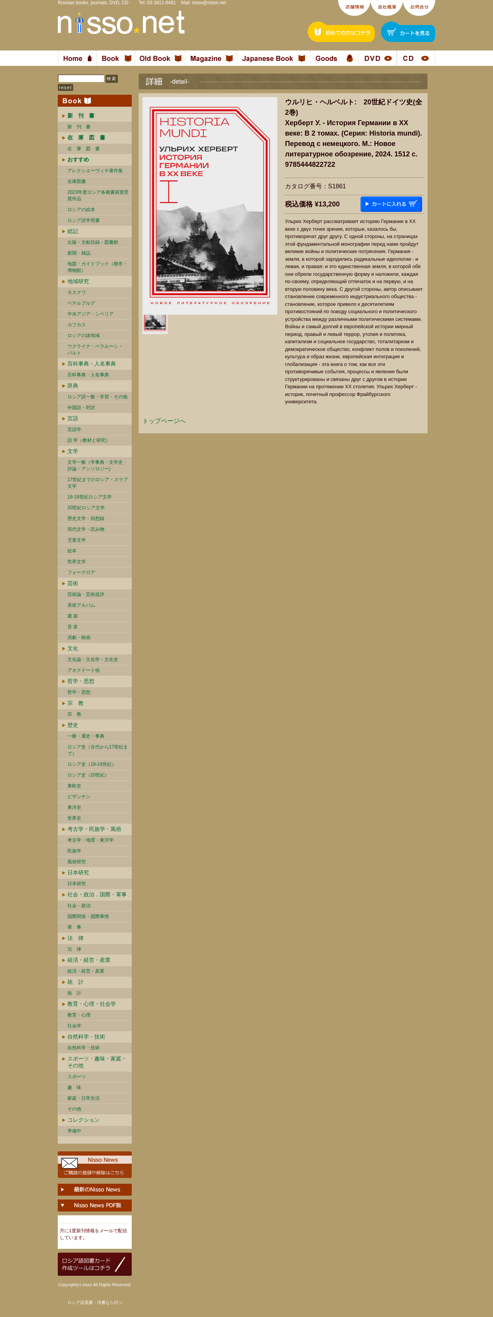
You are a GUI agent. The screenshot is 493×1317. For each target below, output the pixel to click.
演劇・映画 (79, 637)
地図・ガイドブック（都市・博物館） (97, 267)
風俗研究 (76, 861)
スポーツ (76, 1076)
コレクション (83, 1120)
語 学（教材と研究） (88, 440)
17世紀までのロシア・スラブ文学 (97, 483)
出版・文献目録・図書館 (92, 242)
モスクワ (76, 292)
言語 (72, 418)
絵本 (72, 551)
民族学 (74, 851)
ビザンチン (79, 796)
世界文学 (76, 561)
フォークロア (81, 572)
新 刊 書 (79, 126)
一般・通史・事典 (85, 736)
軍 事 (74, 927)
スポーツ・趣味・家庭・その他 (97, 1062)
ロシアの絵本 (81, 209)
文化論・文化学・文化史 (92, 659)
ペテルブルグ (81, 303)
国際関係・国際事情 (88, 916)
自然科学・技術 (86, 1036)
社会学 (74, 1025)
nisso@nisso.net (209, 2)
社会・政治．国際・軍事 (97, 894)
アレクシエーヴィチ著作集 (95, 170)
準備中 (74, 1131)
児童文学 (76, 540)
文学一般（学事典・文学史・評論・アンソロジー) (97, 465)
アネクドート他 (83, 670)
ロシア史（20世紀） (88, 775)
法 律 (75, 938)
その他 (74, 1109)
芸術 (72, 583)
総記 (72, 231)
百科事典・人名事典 (91, 364)
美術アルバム (81, 605)
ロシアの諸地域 (83, 335)
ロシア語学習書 (83, 220)
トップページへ (164, 421)
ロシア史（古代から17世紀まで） (97, 750)
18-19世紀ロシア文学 (89, 497)
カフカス (76, 324)
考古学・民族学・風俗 (94, 829)
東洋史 (74, 807)
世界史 (74, 818)
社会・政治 (79, 905)
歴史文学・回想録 (85, 518)
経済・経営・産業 (89, 960)
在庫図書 (76, 181)
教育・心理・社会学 (91, 1004)
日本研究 (78, 872)
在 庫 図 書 (83, 148)
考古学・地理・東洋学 (90, 840)
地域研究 (78, 281)
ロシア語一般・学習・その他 (97, 396)
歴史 (72, 725)
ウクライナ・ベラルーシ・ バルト (95, 350)
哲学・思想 (80, 681)
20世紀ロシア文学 (86, 507)
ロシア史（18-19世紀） (91, 764)
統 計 (75, 982)
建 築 (72, 616)
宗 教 (75, 703)
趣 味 (74, 1087)
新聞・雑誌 (79, 253)
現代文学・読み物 (85, 529)
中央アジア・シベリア (90, 314)
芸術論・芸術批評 (85, 594)
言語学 (74, 429)
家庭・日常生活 (83, 1098)
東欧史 (74, 786)
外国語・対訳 (81, 407)
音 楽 (72, 626)
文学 (72, 451)
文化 (72, 648)
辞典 (72, 386)
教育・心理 (79, 1015)
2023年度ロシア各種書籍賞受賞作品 (98, 195)
